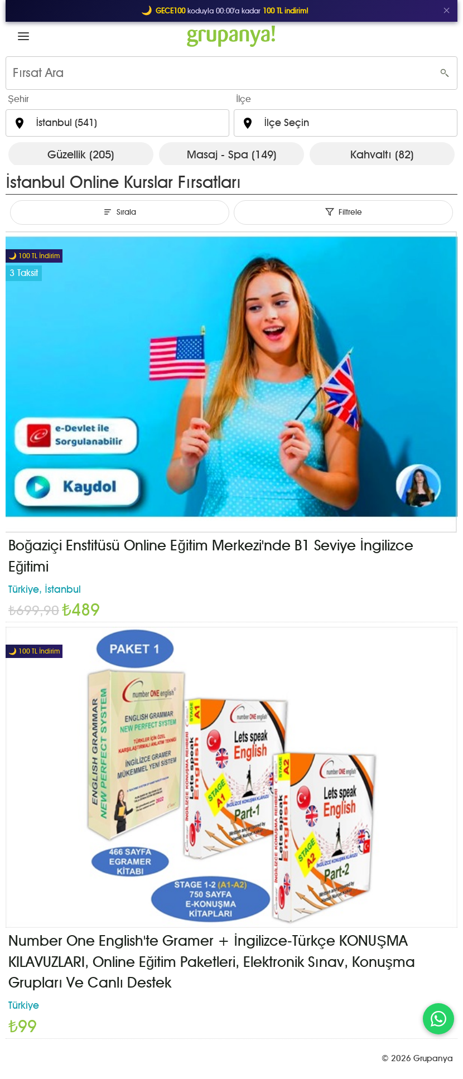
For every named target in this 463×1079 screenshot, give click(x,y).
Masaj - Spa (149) (232, 154)
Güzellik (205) (80, 154)
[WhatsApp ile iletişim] (438, 1018)
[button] (23, 36)
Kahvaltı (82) (382, 154)
